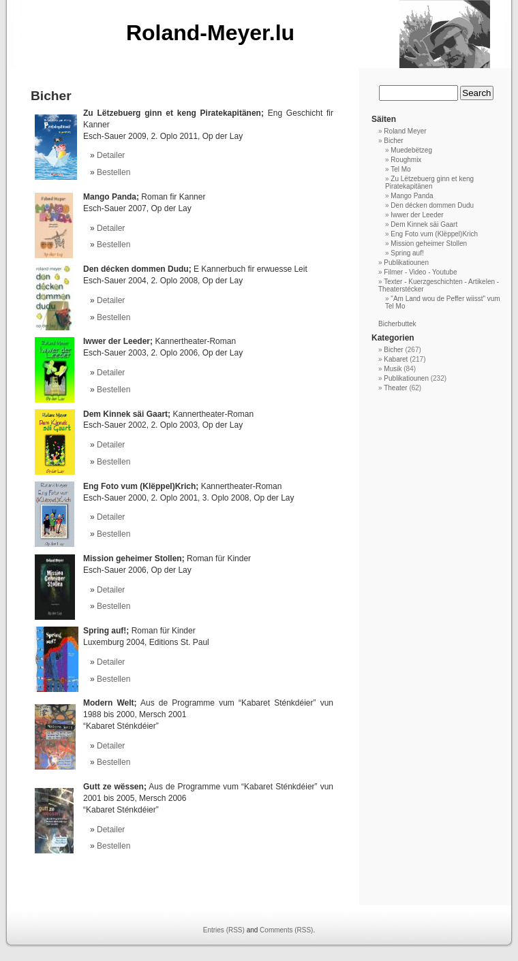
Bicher (393, 140)
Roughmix (406, 159)
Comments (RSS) (286, 930)
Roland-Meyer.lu (210, 32)
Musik (392, 369)
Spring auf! (407, 253)
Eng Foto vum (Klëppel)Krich (434, 234)
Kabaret (396, 359)
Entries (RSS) (224, 930)
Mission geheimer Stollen (429, 243)
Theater (395, 388)
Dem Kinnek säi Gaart (424, 224)
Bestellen (113, 172)
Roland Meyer (405, 131)
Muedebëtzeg (411, 150)
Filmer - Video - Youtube (420, 272)
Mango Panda (412, 196)
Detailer (111, 155)
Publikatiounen (406, 262)
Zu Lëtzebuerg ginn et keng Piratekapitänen (429, 182)
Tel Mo (400, 169)
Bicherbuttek (397, 324)
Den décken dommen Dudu (432, 205)
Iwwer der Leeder (417, 215)
